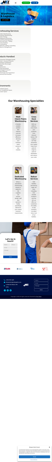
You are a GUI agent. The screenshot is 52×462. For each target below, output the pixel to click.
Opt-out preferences (33, 459)
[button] (49, 447)
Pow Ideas (38, 296)
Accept (34, 456)
